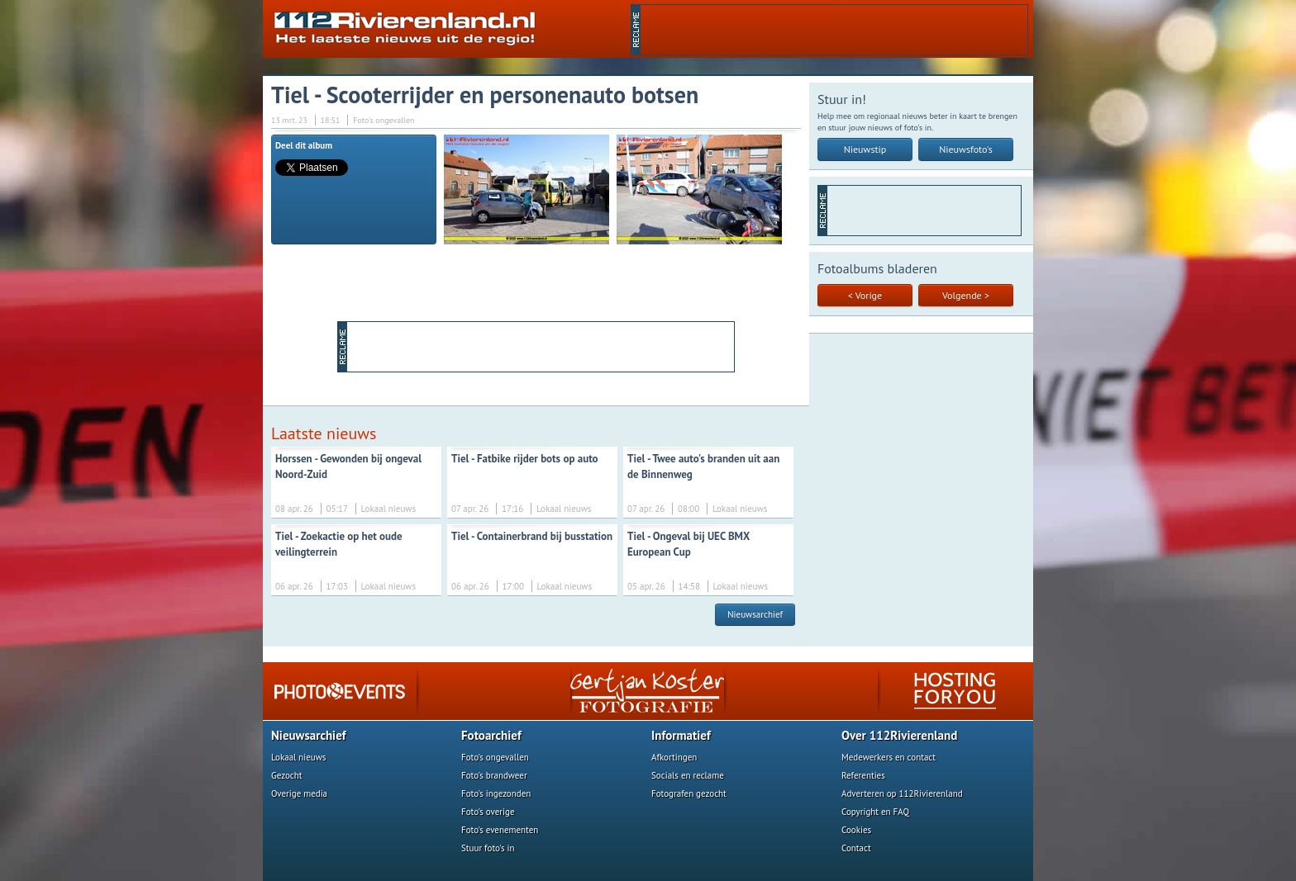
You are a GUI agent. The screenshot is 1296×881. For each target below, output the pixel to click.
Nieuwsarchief (755, 614)
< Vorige (865, 295)
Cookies (856, 830)
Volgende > (965, 295)
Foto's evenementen (499, 830)
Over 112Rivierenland (899, 735)
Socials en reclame (687, 775)
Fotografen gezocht (689, 793)
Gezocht (287, 775)
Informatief (681, 735)
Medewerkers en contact (888, 757)
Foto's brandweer (494, 775)
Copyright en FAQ (875, 811)
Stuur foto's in (488, 848)
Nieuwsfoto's (966, 149)
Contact (856, 848)
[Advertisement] (834, 29)
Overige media (299, 793)
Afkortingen (674, 757)
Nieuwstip (865, 149)
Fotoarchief (491, 735)
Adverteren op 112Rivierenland (902, 793)
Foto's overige (488, 811)
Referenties (863, 775)
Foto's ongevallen (495, 757)
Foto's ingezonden (496, 793)
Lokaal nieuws (298, 757)
